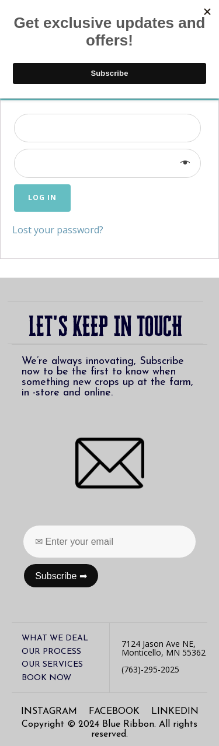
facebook (114, 711)
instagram (49, 711)
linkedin (175, 711)
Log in (42, 197)
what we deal (55, 638)
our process (51, 651)
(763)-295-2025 (150, 669)
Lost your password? (57, 229)
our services (52, 664)
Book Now (46, 678)
